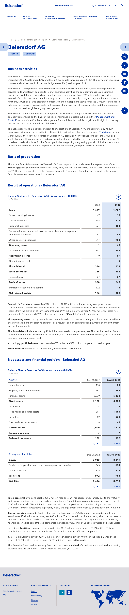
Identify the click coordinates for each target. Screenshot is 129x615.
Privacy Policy (36, 595)
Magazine (11, 16)
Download (118, 197)
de (115, 5)
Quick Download (100, 5)
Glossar (34, 604)
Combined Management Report (55, 17)
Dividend (30, 54)
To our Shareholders (30, 17)
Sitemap (34, 600)
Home (10, 40)
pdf (4, 595)
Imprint (34, 591)
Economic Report (60, 40)
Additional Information (112, 17)
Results (14, 54)
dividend (106, 132)
